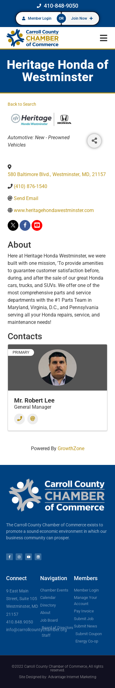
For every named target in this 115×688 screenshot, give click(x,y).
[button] (103, 38)
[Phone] (19, 419)
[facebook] (25, 225)
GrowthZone (71, 448)
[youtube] (37, 225)
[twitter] (13, 225)
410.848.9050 (19, 621)
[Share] (94, 141)
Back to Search (22, 104)
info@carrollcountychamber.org (36, 629)
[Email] (32, 419)
